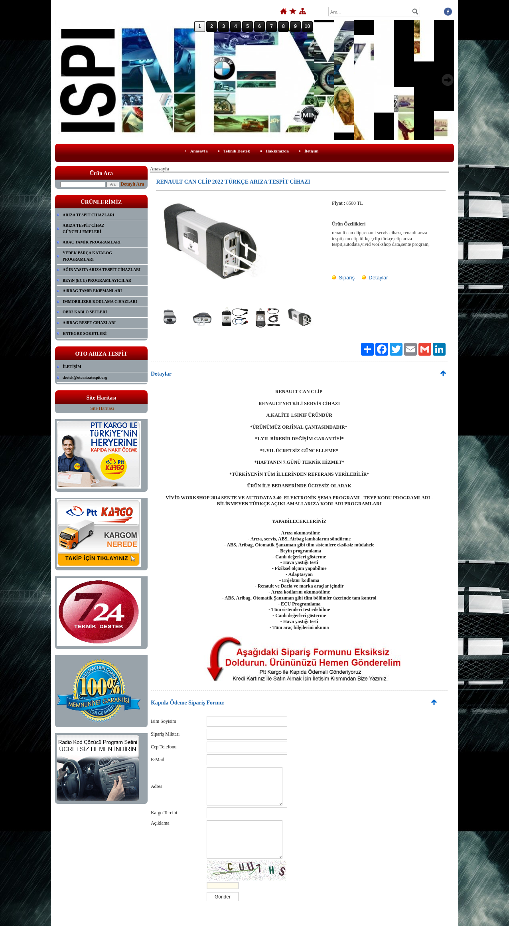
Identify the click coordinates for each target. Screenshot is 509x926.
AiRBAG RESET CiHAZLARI (89, 323)
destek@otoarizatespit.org (85, 377)
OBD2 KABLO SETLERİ (85, 312)
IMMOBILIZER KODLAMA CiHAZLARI (100, 301)
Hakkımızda (277, 150)
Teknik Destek (236, 150)
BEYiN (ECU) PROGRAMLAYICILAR (97, 280)
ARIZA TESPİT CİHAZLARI (88, 215)
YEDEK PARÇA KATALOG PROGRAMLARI (87, 256)
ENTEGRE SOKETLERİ (85, 333)
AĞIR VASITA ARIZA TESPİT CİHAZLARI (101, 269)
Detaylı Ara (132, 184)
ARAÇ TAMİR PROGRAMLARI (91, 242)
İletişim (311, 150)
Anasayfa (199, 150)
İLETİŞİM (72, 366)
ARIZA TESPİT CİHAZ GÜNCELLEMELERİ (84, 228)
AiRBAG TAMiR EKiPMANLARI (92, 291)
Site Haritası (102, 408)
